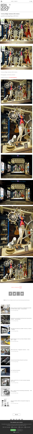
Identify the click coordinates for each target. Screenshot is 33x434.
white (25, 300)
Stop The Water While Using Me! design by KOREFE (20, 401)
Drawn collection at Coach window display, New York (20, 381)
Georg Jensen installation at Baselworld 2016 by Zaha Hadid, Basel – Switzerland (21, 308)
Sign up (15, 1)
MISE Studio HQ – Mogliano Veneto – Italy (20, 349)
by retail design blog (14, 310)
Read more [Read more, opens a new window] (24, 425)
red (6, 300)
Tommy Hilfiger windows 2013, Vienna (10, 14)
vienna (14, 300)
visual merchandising (20, 300)
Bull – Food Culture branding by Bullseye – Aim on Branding (21, 391)
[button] (3, 427)
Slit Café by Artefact (15, 370)
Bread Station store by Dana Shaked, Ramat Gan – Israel (21, 339)
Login (12, 1)
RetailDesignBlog (13, 77)
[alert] (16, 427)
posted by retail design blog (6, 16)
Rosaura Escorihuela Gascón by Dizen (19, 360)
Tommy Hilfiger (10, 300)
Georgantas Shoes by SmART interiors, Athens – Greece (21, 329)
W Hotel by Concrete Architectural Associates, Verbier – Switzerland (21, 319)
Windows (28, 300)
